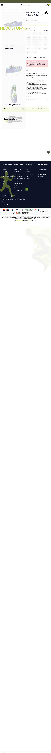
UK (34, 30)
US (30, 30)
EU (26, 30)
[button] (2, 5)
